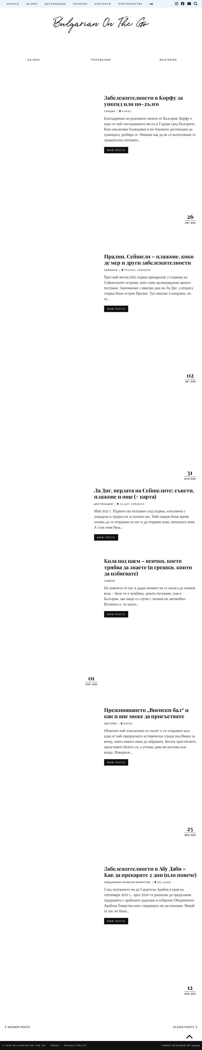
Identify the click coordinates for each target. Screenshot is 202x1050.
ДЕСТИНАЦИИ (55, 3)
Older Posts (185, 1027)
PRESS (55, 1045)
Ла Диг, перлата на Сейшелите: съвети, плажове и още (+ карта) (144, 493)
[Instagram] (177, 4)
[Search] (196, 4)
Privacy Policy (75, 1045)
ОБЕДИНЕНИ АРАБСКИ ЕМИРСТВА (127, 882)
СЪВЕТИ (109, 580)
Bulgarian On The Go (101, 22)
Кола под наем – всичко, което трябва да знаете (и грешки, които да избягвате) (148, 567)
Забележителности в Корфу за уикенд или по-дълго (143, 100)
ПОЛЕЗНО (80, 3)
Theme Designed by (180, 1045)
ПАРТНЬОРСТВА (130, 3)
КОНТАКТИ (103, 3)
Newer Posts (17, 1027)
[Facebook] (183, 4)
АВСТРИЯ (110, 723)
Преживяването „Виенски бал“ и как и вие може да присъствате (146, 713)
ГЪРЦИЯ (109, 111)
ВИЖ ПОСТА (116, 150)
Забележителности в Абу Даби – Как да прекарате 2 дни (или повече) (150, 871)
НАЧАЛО (13, 3)
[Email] (189, 4)
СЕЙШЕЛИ (111, 270)
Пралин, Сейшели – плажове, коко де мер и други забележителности (149, 259)
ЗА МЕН (32, 3)
